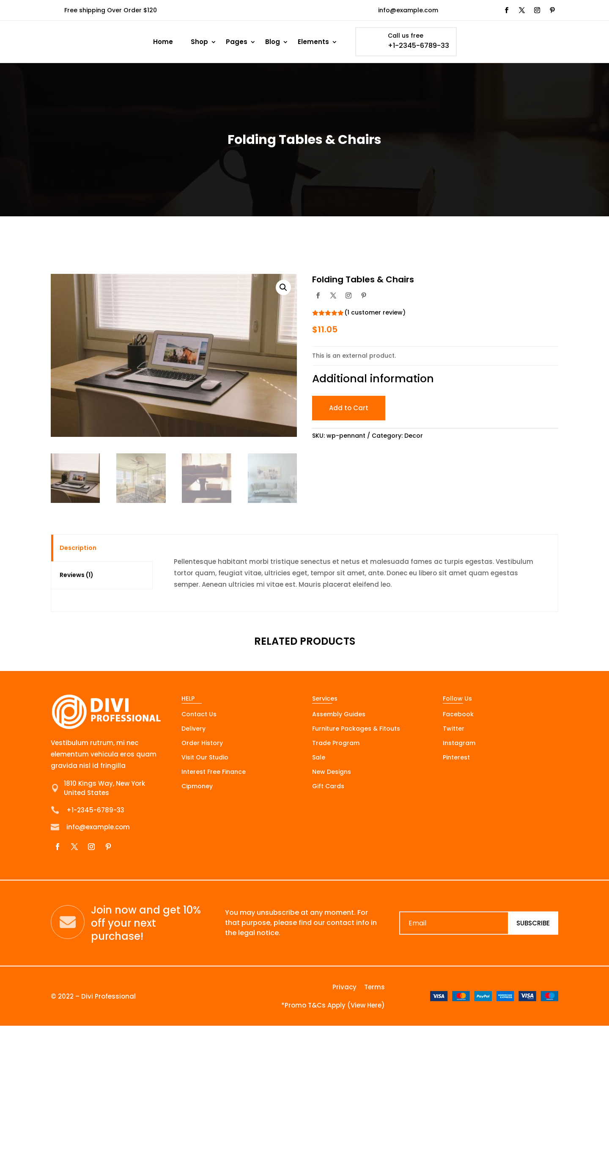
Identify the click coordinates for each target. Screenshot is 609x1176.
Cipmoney (197, 786)
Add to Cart (348, 407)
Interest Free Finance (213, 772)
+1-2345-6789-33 (418, 45)
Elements (313, 41)
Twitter (453, 729)
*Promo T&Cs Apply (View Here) (333, 1005)
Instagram (459, 743)
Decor (413, 435)
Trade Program (335, 743)
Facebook (458, 714)
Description (78, 548)
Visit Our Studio (204, 758)
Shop (199, 41)
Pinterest (456, 758)
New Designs (331, 772)
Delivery (193, 729)
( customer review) (375, 312)
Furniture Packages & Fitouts (356, 729)
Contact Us (199, 714)
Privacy (344, 987)
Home (163, 41)
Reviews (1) (76, 575)
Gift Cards (328, 786)
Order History (202, 743)
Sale (318, 758)
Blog (272, 41)
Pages (236, 41)
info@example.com (408, 10)
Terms (374, 987)
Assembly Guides (338, 714)
